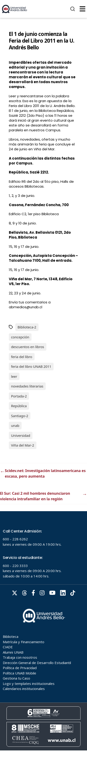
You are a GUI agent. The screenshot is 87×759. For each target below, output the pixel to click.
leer (14, 376)
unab (15, 425)
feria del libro (21, 356)
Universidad (20, 435)
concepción (20, 337)
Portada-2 (19, 396)
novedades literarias (27, 386)
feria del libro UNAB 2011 (31, 366)
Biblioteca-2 (27, 327)
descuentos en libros (27, 346)
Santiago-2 (19, 415)
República (19, 405)
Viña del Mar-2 (22, 445)
